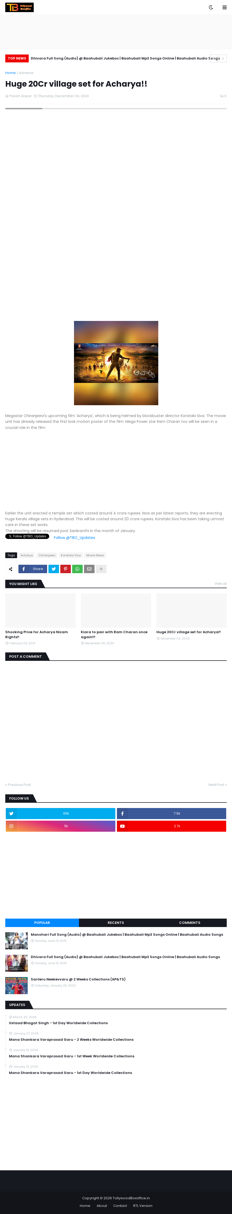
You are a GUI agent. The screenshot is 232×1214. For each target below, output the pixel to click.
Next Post (216, 784)
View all (221, 583)
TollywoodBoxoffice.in (131, 1198)
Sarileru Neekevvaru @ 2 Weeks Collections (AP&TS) (78, 979)
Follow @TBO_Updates (74, 537)
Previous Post (19, 784)
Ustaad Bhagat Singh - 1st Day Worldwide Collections (58, 1023)
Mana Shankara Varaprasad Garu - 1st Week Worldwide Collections (71, 1056)
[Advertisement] (116, 284)
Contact (120, 1205)
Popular (42, 922)
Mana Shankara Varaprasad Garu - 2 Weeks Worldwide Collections (71, 1039)
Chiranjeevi (46, 555)
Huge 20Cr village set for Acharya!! (188, 632)
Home (10, 72)
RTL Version (142, 1205)
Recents (116, 922)
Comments (189, 922)
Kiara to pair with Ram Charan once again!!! (114, 634)
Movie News (95, 555)
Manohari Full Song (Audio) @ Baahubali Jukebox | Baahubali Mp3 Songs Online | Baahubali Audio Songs (127, 934)
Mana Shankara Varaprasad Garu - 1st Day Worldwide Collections (70, 1073)
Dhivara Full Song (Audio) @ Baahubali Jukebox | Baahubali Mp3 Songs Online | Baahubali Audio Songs (125, 58)
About (102, 1205)
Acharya (26, 72)
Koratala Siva (71, 555)
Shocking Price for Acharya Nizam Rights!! (36, 634)
